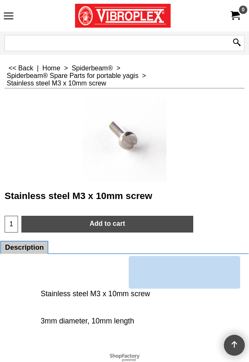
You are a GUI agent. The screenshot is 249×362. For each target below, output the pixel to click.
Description (24, 247)
